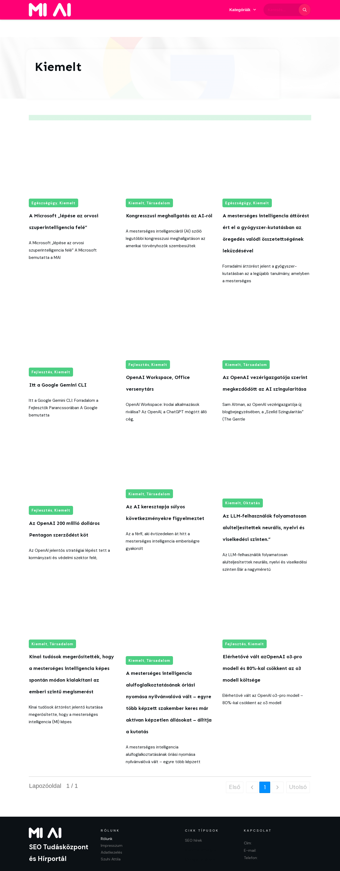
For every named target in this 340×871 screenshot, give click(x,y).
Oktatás (251, 485)
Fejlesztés (42, 354)
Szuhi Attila (111, 841)
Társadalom (158, 185)
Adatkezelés (111, 834)
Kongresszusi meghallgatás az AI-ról (169, 198)
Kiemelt (67, 185)
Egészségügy (45, 185)
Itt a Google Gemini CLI (58, 368)
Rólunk (106, 821)
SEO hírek (193, 822)
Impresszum (111, 828)
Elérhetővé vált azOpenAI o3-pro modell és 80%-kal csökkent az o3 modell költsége (262, 651)
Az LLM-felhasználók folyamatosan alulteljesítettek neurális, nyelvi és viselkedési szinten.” (264, 510)
